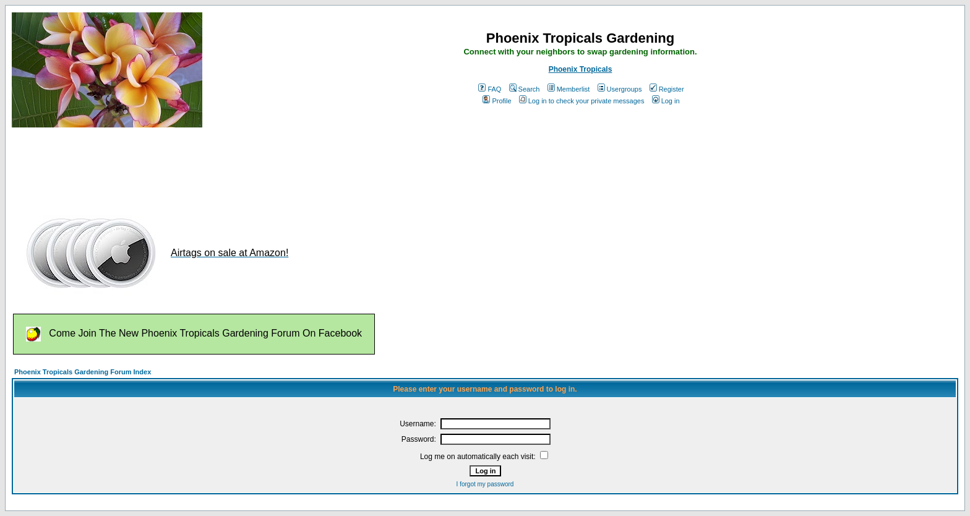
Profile (497, 101)
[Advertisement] (237, 166)
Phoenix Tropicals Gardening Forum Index (82, 372)
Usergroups (620, 89)
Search (524, 89)
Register (667, 89)
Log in (666, 101)
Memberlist (568, 89)
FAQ (489, 89)
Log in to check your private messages (582, 101)
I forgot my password (485, 484)
